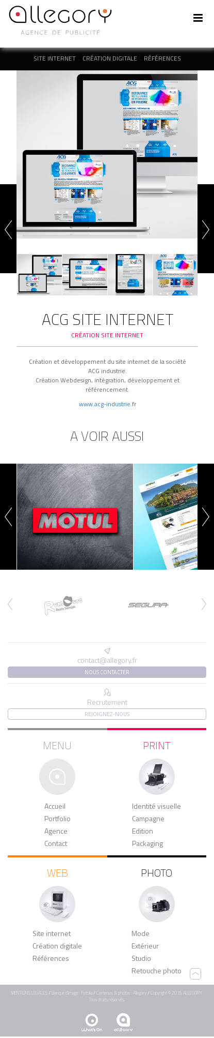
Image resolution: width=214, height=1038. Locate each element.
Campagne (148, 818)
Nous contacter (107, 672)
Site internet (55, 58)
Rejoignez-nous (107, 714)
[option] (107, 154)
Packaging (147, 843)
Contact (55, 843)
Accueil (54, 806)
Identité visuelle (156, 806)
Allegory (139, 992)
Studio (141, 958)
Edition (142, 831)
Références (162, 58)
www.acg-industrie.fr (107, 404)
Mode (140, 933)
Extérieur (145, 946)
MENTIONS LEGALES (29, 992)
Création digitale (110, 58)
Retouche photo (156, 970)
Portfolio (57, 818)
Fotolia (86, 992)
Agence (56, 831)
